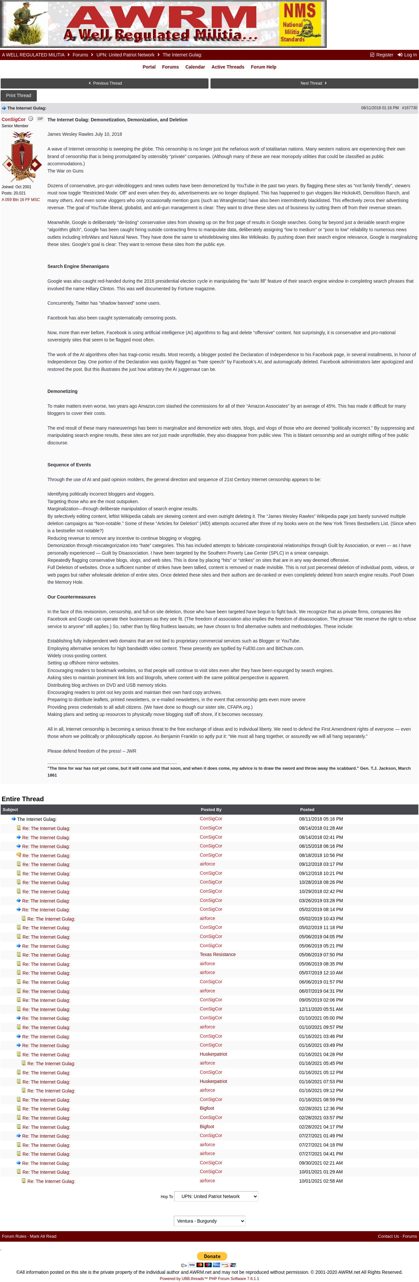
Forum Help (264, 67)
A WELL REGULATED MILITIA (33, 54)
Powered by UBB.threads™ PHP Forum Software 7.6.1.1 (209, 1278)
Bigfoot (207, 1108)
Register (381, 54)
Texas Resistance (218, 954)
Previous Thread (104, 83)
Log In (407, 54)
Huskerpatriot (213, 1054)
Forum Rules (14, 1236)
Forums (80, 54)
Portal (149, 67)
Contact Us (388, 1236)
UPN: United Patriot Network (126, 54)
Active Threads (227, 67)
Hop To (167, 1196)
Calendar (195, 67)
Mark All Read (43, 1236)
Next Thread (314, 83)
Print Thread (18, 95)
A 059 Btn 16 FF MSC (21, 199)
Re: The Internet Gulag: (46, 828)
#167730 (409, 108)
